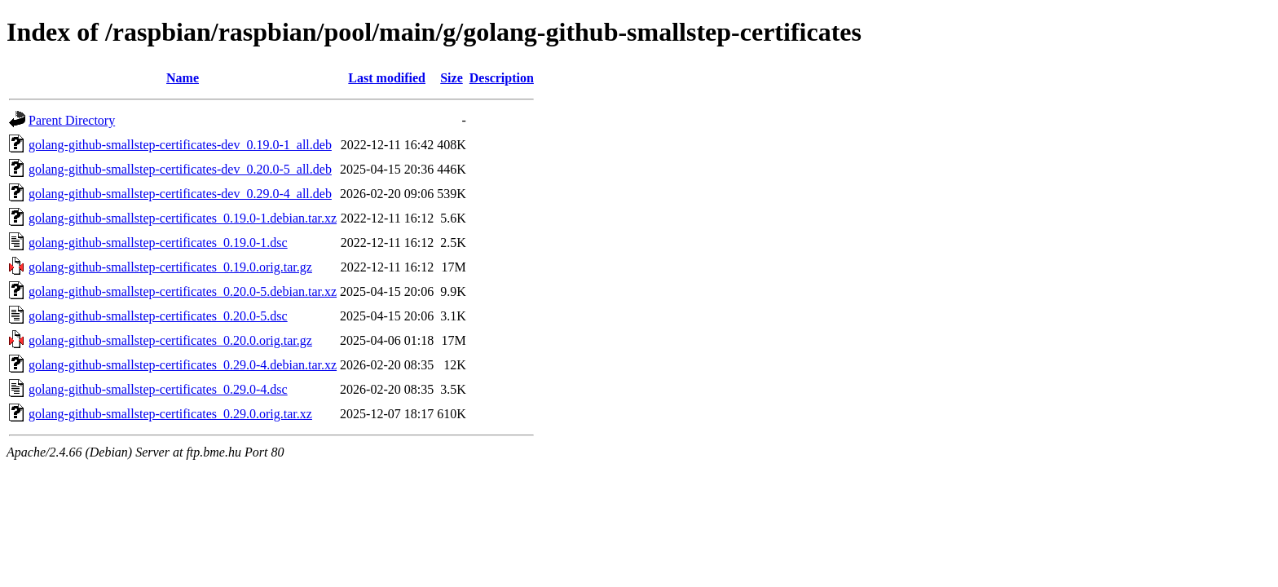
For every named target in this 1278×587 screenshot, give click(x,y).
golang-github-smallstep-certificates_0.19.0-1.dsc (158, 242)
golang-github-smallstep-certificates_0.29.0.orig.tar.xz (170, 414)
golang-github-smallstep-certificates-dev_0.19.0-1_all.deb (180, 145)
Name (182, 78)
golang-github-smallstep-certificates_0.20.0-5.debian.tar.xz (183, 291)
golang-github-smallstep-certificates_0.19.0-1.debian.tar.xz (183, 218)
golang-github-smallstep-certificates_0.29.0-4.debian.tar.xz (183, 365)
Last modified (386, 78)
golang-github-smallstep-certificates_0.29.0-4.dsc (158, 389)
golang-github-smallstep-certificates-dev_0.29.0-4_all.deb (180, 194)
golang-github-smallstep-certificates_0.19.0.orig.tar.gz (170, 267)
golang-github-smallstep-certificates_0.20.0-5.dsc (158, 316)
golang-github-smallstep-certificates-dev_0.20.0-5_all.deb (180, 169)
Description (501, 78)
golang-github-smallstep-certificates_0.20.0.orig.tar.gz (170, 340)
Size (451, 78)
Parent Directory (72, 120)
